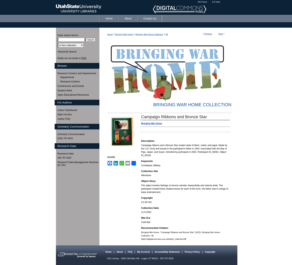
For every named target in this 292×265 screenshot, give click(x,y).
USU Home (202, 2)
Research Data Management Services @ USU (77, 164)
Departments (67, 77)
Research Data (65, 153)
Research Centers (70, 81)
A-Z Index (216, 2)
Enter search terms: (68, 35)
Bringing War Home (124, 34)
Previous (208, 34)
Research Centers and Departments (76, 73)
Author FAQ (63, 118)
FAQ (130, 252)
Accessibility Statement (167, 252)
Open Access (64, 114)
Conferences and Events (70, 86)
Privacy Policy (192, 252)
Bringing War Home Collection (149, 34)
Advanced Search (67, 51)
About (119, 252)
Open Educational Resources (73, 94)
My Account (143, 252)
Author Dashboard (67, 110)
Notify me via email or (71, 58)
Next (221, 34)
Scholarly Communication (71, 134)
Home (110, 34)
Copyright (210, 252)
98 (167, 34)
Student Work (64, 90)
